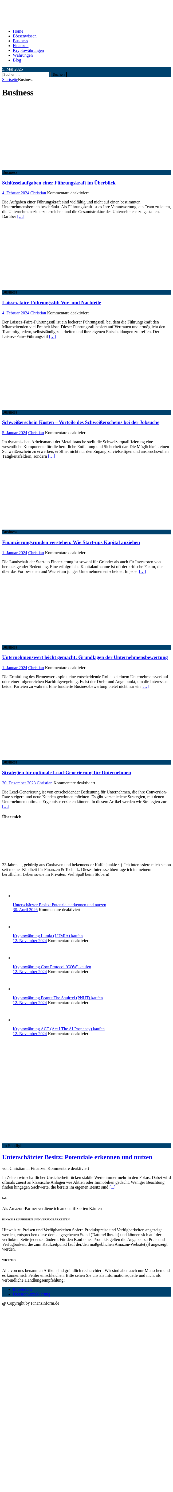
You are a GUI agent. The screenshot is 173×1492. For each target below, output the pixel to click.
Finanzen (21, 45)
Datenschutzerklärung (31, 1294)
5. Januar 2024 (14, 432)
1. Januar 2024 (14, 552)
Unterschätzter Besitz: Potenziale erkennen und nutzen (59, 905)
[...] (112, 1187)
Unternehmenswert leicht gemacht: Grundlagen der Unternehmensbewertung (85, 657)
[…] (20, 216)
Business (20, 40)
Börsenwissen (25, 36)
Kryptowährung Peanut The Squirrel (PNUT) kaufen (58, 998)
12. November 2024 (30, 940)
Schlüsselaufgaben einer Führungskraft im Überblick (59, 183)
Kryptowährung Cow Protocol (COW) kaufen (52, 967)
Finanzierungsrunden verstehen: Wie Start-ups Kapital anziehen (71, 542)
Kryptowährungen (28, 50)
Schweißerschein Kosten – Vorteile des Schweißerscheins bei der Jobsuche (80, 422)
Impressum (22, 1289)
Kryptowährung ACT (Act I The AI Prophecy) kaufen (59, 1029)
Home (18, 31)
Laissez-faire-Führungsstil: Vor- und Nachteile (51, 302)
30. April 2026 (25, 909)
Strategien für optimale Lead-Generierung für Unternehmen (66, 772)
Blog (17, 60)
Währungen (23, 55)
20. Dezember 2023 (19, 783)
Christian (38, 193)
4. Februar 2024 (15, 193)
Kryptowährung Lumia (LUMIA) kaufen (48, 936)
